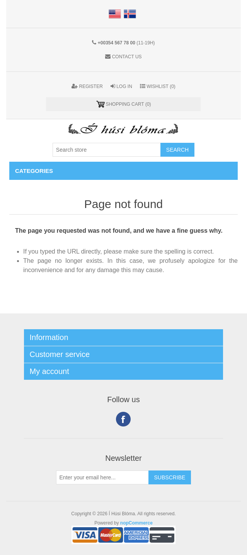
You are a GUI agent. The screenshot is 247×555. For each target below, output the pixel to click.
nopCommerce (136, 523)
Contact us (127, 56)
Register (87, 86)
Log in (121, 86)
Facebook (123, 419)
